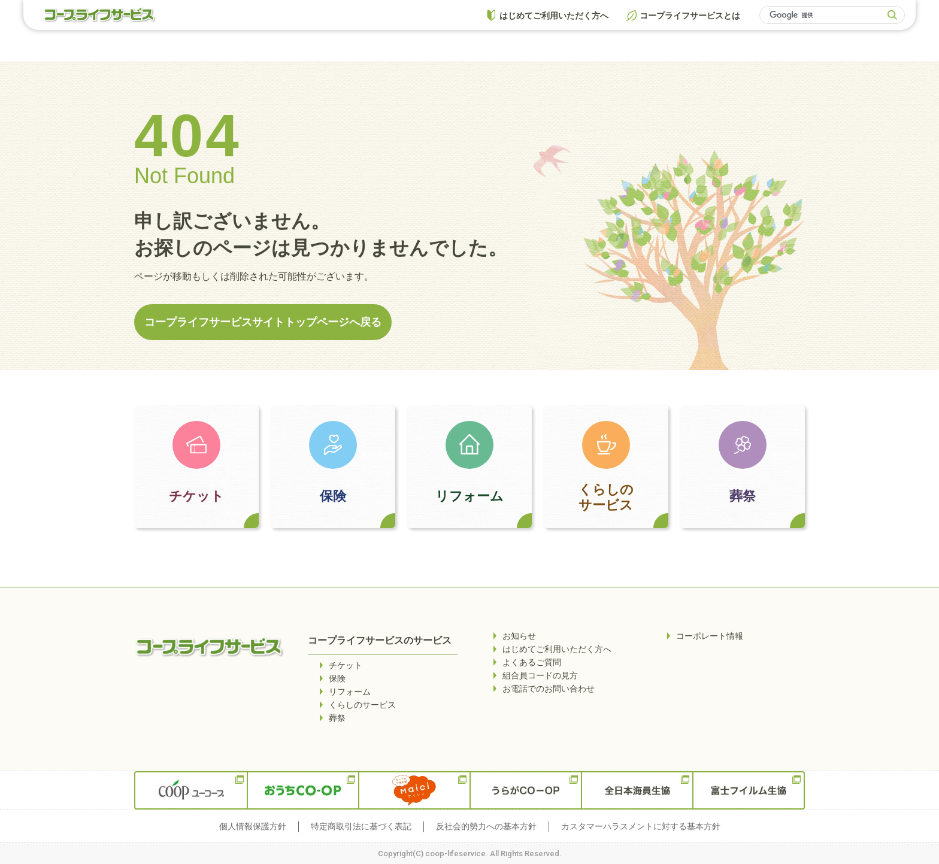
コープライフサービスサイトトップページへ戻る (262, 322)
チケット (196, 496)
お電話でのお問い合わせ (548, 688)
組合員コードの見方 (540, 675)
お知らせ (519, 636)
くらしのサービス (606, 497)
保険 (333, 496)
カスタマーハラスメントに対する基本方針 (640, 826)
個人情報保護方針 (252, 826)
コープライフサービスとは (690, 15)
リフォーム (469, 496)
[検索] (825, 15)
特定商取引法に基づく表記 (361, 826)
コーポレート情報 (709, 636)
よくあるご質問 (531, 662)
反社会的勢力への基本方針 (486, 826)
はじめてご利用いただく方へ (553, 15)
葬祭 (742, 496)
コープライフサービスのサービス (380, 640)
